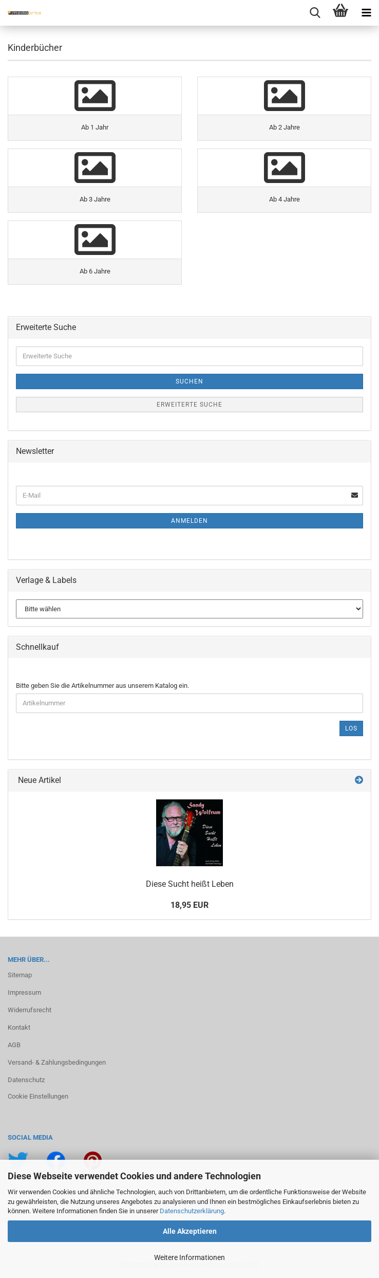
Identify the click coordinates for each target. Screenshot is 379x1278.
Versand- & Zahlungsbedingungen (57, 1062)
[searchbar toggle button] (315, 13)
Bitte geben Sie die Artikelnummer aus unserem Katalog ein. (102, 685)
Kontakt (19, 1027)
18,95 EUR (189, 905)
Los (351, 728)
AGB (14, 1045)
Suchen (189, 381)
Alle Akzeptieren (190, 1231)
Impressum (24, 992)
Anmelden (189, 520)
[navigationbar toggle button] (366, 13)
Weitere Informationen (189, 1257)
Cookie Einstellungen (38, 1096)
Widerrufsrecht (29, 1010)
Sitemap (20, 975)
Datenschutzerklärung (192, 1211)
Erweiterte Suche (189, 404)
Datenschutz (26, 1080)
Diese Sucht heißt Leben (190, 884)
